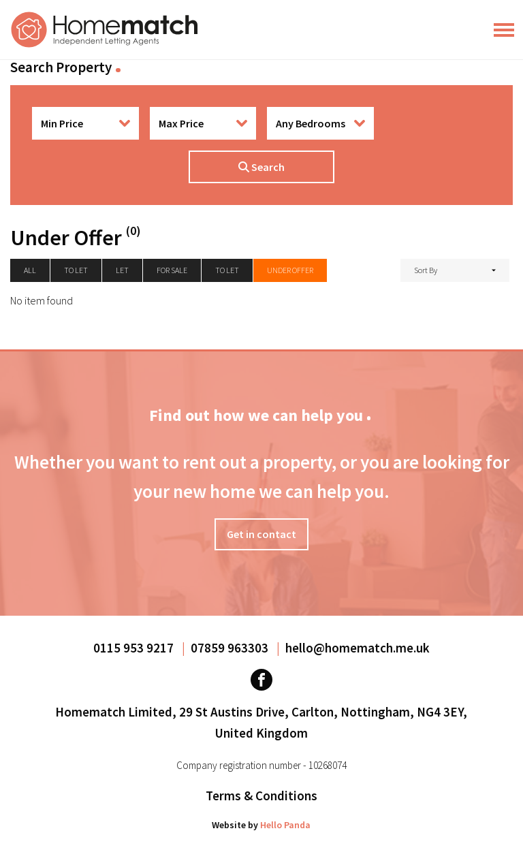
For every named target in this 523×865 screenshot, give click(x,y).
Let (122, 270)
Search (261, 167)
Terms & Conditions (261, 795)
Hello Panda (285, 825)
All (30, 270)
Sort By (425, 270)
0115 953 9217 (134, 648)
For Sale (172, 270)
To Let (227, 270)
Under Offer (290, 270)
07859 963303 (231, 648)
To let (76, 270)
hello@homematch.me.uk (357, 648)
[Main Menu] (504, 29)
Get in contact (261, 534)
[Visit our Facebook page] (261, 680)
